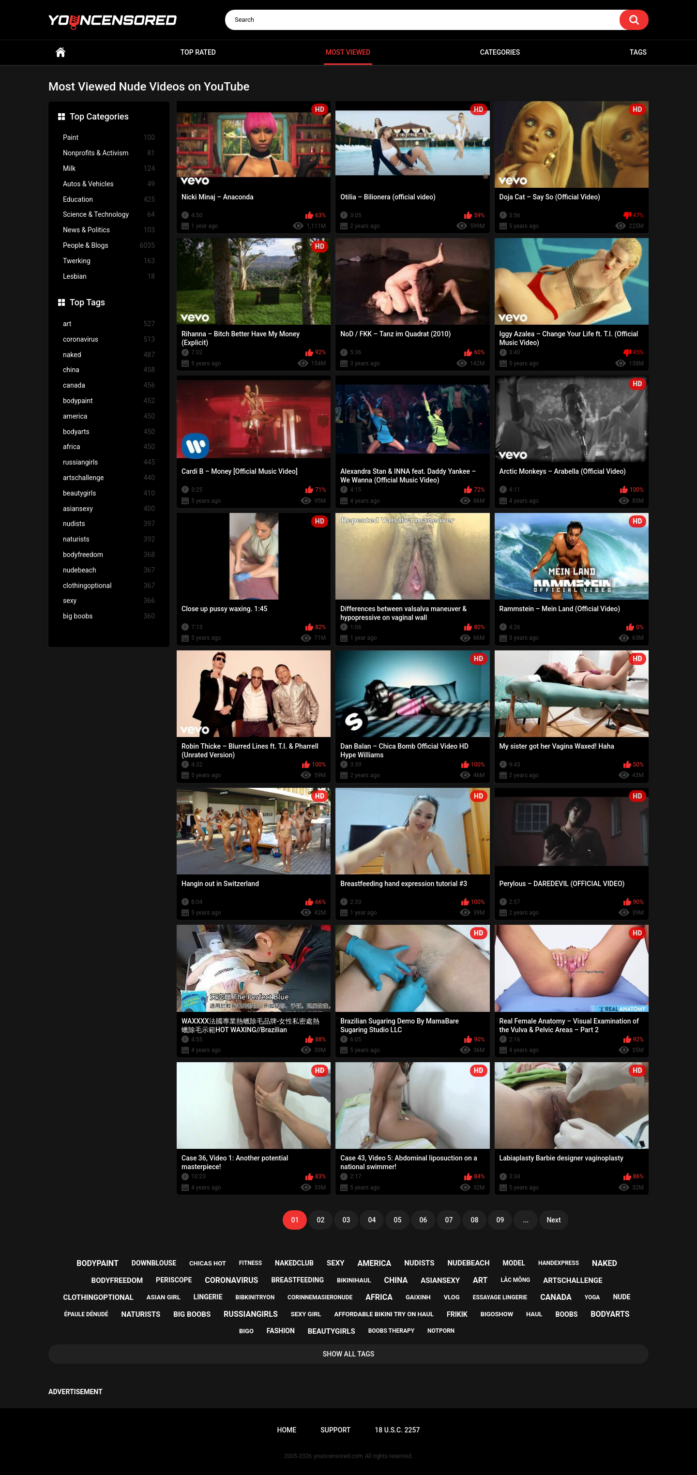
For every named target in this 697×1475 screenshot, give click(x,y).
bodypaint (109, 401)
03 (346, 1220)
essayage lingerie (500, 1297)
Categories (500, 52)
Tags (638, 52)
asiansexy (109, 509)
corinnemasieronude (320, 1297)
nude (621, 1297)
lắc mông (515, 1280)
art (109, 324)
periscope (174, 1280)
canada (109, 385)
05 (397, 1220)
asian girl (164, 1297)
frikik (457, 1314)
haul (534, 1314)
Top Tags (87, 302)
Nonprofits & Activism (109, 153)
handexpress (558, 1263)
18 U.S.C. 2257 (397, 1430)
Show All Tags (349, 1354)
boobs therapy (391, 1330)
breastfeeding (297, 1280)
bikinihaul (354, 1280)
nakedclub (294, 1263)
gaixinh (418, 1297)
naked (109, 355)
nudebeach (109, 570)
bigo (246, 1331)
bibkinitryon (254, 1297)
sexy (109, 601)
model (513, 1263)
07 (449, 1220)
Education (109, 200)
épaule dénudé (86, 1314)
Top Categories (99, 116)
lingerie (208, 1297)
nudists (109, 524)
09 (500, 1220)
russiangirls (109, 462)
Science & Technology (109, 215)
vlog (452, 1297)
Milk (109, 169)
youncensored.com (338, 1456)
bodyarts (109, 432)
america (109, 416)
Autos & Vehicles (109, 184)
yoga (592, 1297)
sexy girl (306, 1314)
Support (335, 1430)
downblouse (154, 1263)
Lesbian (109, 276)
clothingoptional (109, 586)
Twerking (109, 261)
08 (474, 1220)
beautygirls (109, 493)
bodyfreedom (109, 555)
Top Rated (198, 52)
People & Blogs (109, 245)
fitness (250, 1263)
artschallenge (109, 478)
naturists (109, 539)
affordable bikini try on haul (384, 1314)
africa (109, 447)
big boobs (109, 616)
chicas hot (207, 1263)
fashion (281, 1331)
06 (423, 1220)
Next (553, 1220)
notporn (441, 1330)
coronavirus (109, 339)
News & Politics (109, 230)
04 (372, 1220)
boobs (567, 1314)
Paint (109, 138)
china (109, 370)
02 (320, 1220)
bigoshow (497, 1314)
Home (60, 52)
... (526, 1220)
